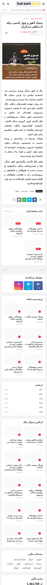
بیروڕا (39, 564)
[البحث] (3, 4)
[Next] (3, 10)
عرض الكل (8, 211)
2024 (23, 403)
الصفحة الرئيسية (37, 18)
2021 (23, 390)
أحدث (41, 270)
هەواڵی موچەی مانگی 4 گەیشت (34, 318)
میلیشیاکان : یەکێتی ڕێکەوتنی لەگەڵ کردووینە (15, 231)
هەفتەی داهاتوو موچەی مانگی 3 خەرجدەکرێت (34, 441)
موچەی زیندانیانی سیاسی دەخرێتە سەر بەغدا (26, 10)
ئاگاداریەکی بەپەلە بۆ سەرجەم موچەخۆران (14, 540)
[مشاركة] (6, 33)
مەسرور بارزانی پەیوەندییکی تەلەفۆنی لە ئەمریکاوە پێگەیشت (34, 344)
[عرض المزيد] (14, 200)
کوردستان (24, 191)
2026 (23, 412)
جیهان (19, 564)
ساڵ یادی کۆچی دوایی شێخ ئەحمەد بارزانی (34, 540)
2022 (23, 394)
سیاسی (26, 18)
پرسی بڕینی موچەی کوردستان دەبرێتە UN (14, 517)
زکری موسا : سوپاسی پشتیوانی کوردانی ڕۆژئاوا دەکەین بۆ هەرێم (34, 256)
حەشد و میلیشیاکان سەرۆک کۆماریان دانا (35, 230)
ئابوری (38, 559)
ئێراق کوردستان (19, 559)
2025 (23, 407)
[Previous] (6, 10)
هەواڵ (17, 191)
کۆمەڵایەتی (26, 568)
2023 (23, 399)
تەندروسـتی (28, 564)
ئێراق (31, 559)
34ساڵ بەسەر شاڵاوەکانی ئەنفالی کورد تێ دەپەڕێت (13, 369)
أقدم (5, 270)
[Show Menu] (43, 4)
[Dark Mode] (8, 4)
